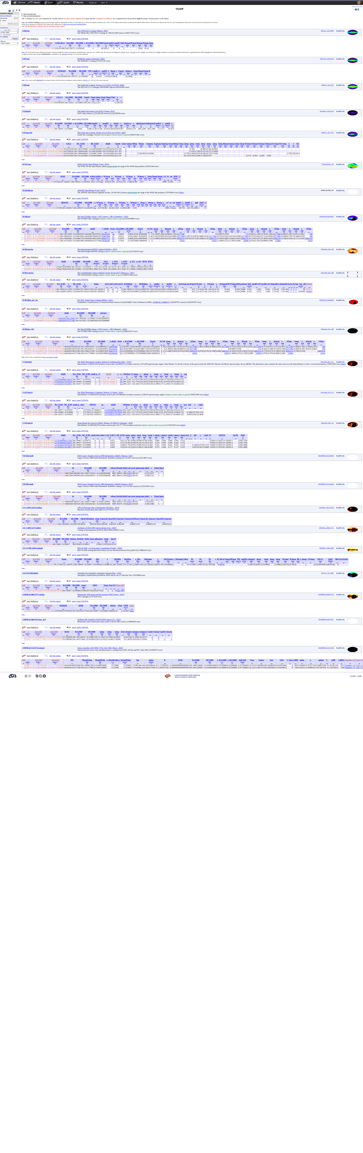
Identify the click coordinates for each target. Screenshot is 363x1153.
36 (113, 234)
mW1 (111, 284)
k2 (294, 284)
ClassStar (120, 519)
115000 (277, 241)
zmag (209, 144)
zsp (185, 374)
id (73, 468)
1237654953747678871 (63, 384)
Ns (148, 229)
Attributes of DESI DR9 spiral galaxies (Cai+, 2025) (96, 528)
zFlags (276, 229)
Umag (170, 144)
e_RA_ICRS (109, 435)
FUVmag (274, 144)
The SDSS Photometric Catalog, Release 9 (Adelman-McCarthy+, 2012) (104, 362)
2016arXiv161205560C (327, 216)
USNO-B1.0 (59, 43)
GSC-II (39, 80)
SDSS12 (93, 405)
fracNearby (343, 559)
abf (304, 284)
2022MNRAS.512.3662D (326, 456)
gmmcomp (140, 468)
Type (111, 585)
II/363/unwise (27, 249)
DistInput (148, 559)
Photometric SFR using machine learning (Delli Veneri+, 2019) (100, 595)
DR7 (122, 591)
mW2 (120, 284)
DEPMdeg (143, 284)
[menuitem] (5, 2)
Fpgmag (149, 144)
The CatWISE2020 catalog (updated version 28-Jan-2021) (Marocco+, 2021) (105, 273)
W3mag (261, 144)
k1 (292, 284)
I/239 (122, 52)
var (171, 176)
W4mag (268, 144)
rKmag (200, 229)
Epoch (105, 43)
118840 (245, 241)
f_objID (105, 229)
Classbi (162, 632)
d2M (175, 176)
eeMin (98, 176)
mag (127, 45)
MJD (243, 435)
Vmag (120, 71)
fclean (156, 468)
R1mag (133, 43)
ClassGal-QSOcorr (131, 519)
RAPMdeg (128, 284)
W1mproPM (224, 284)
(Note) (181, 192)
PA (298, 144)
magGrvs (127, 123)
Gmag (129, 144)
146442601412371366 (66, 320)
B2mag (139, 43)
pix (117, 99)
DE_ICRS (95, 144)
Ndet (122, 43)
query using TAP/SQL (80, 39)
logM (330, 559)
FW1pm (198, 284)
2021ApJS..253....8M (327, 273)
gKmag (168, 229)
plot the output (55, 39)
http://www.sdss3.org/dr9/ (50, 357)
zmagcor (143, 632)
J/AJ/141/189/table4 (30, 573)
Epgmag (157, 144)
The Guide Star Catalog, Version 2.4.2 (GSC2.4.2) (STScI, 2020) (101, 133)
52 (113, 241)
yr (106, 45)
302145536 (105, 234)
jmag (98, 97)
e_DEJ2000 (98, 43)
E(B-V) (320, 559)
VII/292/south (27, 484)
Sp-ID (235, 435)
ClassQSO (112, 519)
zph (189, 405)
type (129, 468)
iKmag (232, 229)
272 (247, 234)
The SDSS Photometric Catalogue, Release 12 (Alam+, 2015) (100, 392)
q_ (97, 374)
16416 (182, 241)
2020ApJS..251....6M (327, 329)
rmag (197, 144)
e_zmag (182, 435)
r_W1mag (310, 559)
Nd (151, 229)
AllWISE (64, 203)
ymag (215, 144)
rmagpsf (251, 559)
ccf (165, 176)
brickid (119, 468)
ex (168, 176)
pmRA (111, 43)
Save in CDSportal (6, 16)
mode (93, 374)
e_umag (156, 435)
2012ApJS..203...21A (327, 362)
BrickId (80, 539)
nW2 (116, 284)
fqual (162, 468)
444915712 (105, 238)
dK (298, 559)
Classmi (169, 632)
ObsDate (126, 374)
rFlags (212, 229)
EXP (129, 473)
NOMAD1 (62, 71)
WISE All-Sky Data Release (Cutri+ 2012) (93, 164)
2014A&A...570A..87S (327, 111)
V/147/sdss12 (27, 392)
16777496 (180, 234)
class (82, 405)
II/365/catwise (27, 273)
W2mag (254, 144)
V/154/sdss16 (27, 423)
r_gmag (303, 559)
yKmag (296, 229)
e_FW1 (115, 261)
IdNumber (90, 519)
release (113, 468)
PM (238, 559)
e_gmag (163, 435)
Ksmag (231, 144)
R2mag (145, 43)
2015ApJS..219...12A (327, 392)
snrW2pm (191, 284)
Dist (249, 284)
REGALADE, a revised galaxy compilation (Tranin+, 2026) (99, 548)
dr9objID (63, 606)
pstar (133, 468)
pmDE (117, 43)
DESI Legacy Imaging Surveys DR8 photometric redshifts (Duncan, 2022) (105, 456)
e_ (100, 71)
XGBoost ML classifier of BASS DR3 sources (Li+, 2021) (99, 620)
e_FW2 (124, 261)
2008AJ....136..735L (327, 85)
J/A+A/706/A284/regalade (32, 548)
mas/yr (111, 45)
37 (113, 236)
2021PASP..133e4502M (326, 300)
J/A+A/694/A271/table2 (31, 528)
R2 (200, 559)
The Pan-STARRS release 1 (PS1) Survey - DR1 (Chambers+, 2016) (102, 217)
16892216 (180, 238)
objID (108, 144)
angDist (244, 559)
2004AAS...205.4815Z (327, 59)
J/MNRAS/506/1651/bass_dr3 (34, 620)
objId (87, 539)
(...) (100, 73)
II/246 (207, 52)
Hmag (140, 71)
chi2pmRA (274, 284)
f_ (191, 435)
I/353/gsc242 (27, 133)
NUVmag (282, 144)
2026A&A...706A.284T (326, 548)
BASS (67, 632)
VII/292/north (27, 456)
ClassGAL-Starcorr (148, 519)
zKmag (264, 229)
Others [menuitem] (91, 3)
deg (70, 45)
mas (89, 45)
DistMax (127, 559)
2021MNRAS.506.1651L (326, 619)
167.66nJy (106, 263)
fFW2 (150, 261)
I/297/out (25, 59)
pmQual (243, 284)
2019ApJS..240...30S (327, 249)
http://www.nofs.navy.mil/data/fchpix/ (75, 24)
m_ (103, 405)
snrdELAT (265, 284)
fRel (337, 559)
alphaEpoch (141, 123)
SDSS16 (222, 435)
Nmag (108, 97)
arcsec (28, 45)
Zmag (236, 144)
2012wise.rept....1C (328, 164)
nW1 (107, 284)
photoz (113, 606)
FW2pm (210, 284)
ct (198, 286)
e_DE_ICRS (120, 435)
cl (99, 374)
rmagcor (128, 632)
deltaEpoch (150, 123)
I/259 (133, 52)
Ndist (186, 559)
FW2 (106, 261)
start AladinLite (32, 39)
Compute (5, 36)
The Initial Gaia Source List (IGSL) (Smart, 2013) (96, 111)
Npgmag (164, 144)
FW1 (97, 261)
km (297, 284)
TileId (82, 519)
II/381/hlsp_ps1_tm (30, 300)
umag (186, 144)
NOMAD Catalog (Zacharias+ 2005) (91, 59)
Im (102, 182)
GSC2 (68, 144)
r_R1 (217, 559)
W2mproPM (235, 284)
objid (66, 313)
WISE (62, 176)
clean (102, 435)
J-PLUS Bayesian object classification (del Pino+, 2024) (98, 508)
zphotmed (98, 539)
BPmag (233, 559)
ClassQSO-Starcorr (163, 519)
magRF (105, 123)
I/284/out (25, 31)
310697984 (105, 236)
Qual (112, 229)
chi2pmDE (283, 284)
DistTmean (168, 559)
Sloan (118, 591)
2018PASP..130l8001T (161, 302)
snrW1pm (182, 284)
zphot (147, 468)
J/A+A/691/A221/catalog (32, 508)
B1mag (127, 43)
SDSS (95, 585)
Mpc (97, 561)
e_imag (175, 435)
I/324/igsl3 (26, 111)
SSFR (126, 606)
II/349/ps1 (26, 217)
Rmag (128, 71)
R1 (192, 559)
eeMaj (92, 176)
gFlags (180, 229)
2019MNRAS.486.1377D (326, 594)
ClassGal (103, 519)
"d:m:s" (48, 45)
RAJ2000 (70, 43)
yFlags (308, 229)
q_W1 (132, 261)
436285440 (105, 241)
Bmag (113, 71)
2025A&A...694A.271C (326, 528)
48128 (222, 564)
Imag (151, 43)
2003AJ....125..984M (327, 31)
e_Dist (137, 559)
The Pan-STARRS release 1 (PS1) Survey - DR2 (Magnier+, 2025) (102, 329)
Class (113, 97)
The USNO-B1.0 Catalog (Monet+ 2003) (92, 31)
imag (203, 144)
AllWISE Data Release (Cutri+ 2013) (91, 190)
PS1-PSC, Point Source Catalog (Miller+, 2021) (95, 300)
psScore (103, 313)
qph (196, 203)
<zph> (200, 405)
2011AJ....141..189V (327, 573)
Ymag (241, 144)
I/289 (143, 52)
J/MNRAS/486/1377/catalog (33, 595)
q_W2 (138, 261)
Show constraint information (31, 16)
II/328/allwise (27, 190)
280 (311, 234)
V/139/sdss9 (27, 362)
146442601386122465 (66, 318)
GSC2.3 (59, 97)
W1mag (248, 144)
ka (289, 284)
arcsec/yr (157, 286)
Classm (156, 632)
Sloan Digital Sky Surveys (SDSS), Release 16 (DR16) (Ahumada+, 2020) (105, 423)
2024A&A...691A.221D (326, 507)
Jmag (135, 71)
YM (89, 71)
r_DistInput (178, 559)
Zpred (113, 539)
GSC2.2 (85, 80)
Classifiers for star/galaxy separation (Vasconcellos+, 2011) (99, 573)
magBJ (94, 123)
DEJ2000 (79, 43)
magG (116, 123)
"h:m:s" (36, 45)
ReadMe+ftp (340, 31)
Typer (106, 585)
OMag (134, 144)
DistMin (117, 559)
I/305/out (25, 85)
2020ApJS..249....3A (327, 423)
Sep (300, 284)
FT (114, 585)
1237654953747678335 (63, 382)
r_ (117, 71)
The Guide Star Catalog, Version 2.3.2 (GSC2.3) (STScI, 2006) (100, 85)
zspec (92, 539)
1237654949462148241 (63, 379)
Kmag (146, 71)
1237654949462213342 (63, 441)
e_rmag (169, 435)
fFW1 (145, 261)
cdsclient (64, 54)
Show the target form (29, 14)
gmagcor (136, 632)
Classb (150, 632)
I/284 (158, 52)
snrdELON (256, 284)
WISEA (309, 291)
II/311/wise (26, 164)
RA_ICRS (81, 144)
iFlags (244, 229)
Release (73, 539)
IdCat (222, 559)
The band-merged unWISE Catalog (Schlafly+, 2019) (97, 249)
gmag (192, 144)
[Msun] (330, 561)
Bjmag (141, 144)
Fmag (93, 97)
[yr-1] (126, 607)
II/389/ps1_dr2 (28, 329)
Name (96, 284)
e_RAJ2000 (88, 43)
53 (113, 238)
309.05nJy (96, 263)
